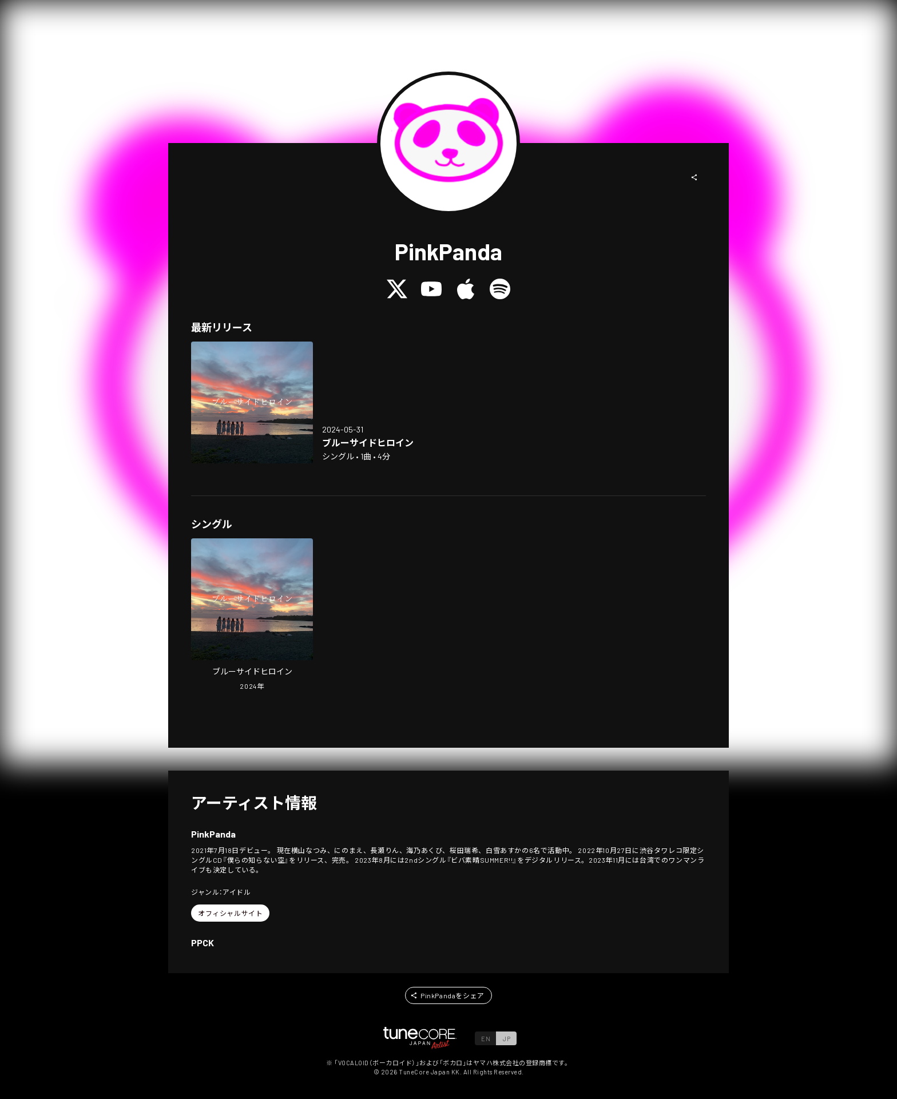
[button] (694, 177)
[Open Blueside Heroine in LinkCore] (252, 402)
